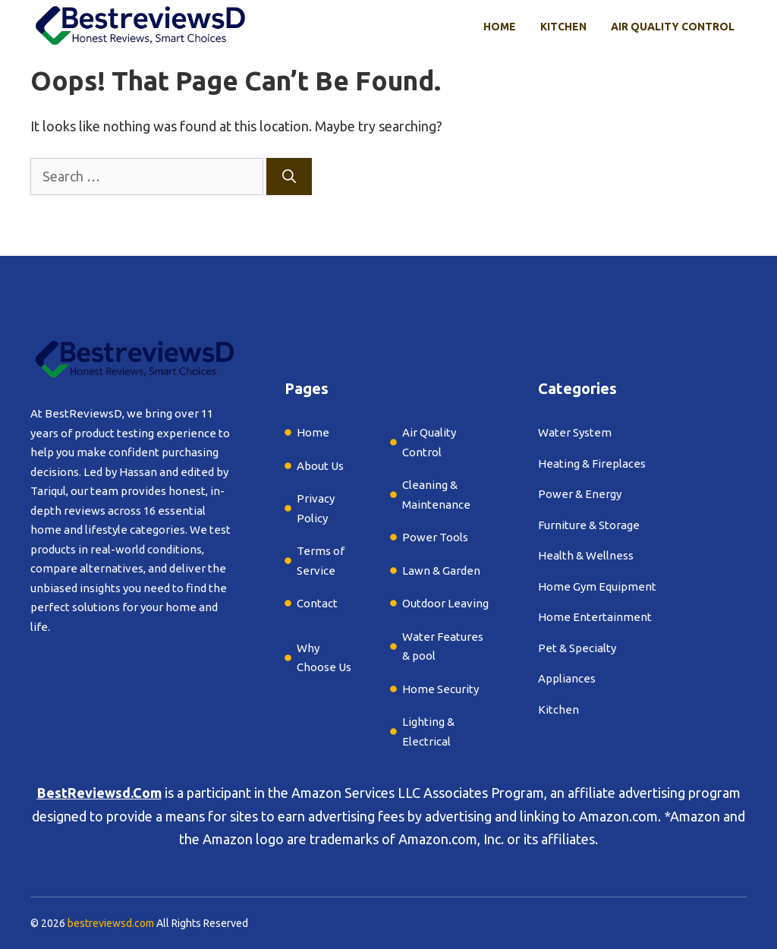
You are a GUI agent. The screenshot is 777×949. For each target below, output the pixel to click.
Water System (575, 432)
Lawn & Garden (441, 570)
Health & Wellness (586, 555)
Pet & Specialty (577, 648)
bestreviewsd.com (111, 923)
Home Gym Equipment (597, 586)
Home (499, 26)
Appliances (567, 678)
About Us (320, 465)
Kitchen (563, 26)
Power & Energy (579, 493)
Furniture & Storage (589, 525)
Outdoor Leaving (445, 603)
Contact (317, 603)
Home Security (440, 689)
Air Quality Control (673, 26)
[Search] (289, 176)
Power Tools (435, 537)
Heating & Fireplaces (592, 463)
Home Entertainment (595, 616)
